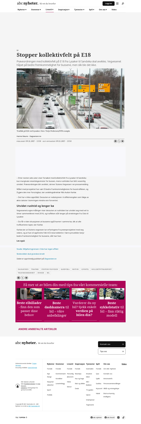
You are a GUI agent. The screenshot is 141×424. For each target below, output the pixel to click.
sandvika (65, 269)
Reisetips (78, 374)
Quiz (97, 374)
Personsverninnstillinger (111, 383)
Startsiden (89, 369)
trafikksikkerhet (26, 273)
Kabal (98, 393)
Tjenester (78, 9)
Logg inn (108, 3)
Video (114, 9)
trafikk (35, 269)
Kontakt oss (105, 344)
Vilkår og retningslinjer (111, 388)
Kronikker (59, 379)
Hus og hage (79, 379)
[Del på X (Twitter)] (119, 141)
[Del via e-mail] (122, 141)
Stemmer (35, 9)
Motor (69, 387)
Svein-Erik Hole (32, 368)
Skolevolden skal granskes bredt (31, 254)
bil (48, 273)
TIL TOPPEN (20, 417)
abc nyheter (97, 417)
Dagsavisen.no (51, 258)
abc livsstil (110, 417)
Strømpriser (90, 400)
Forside (49, 369)
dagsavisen (23, 269)
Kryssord (99, 388)
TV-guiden (89, 390)
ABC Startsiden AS (34, 406)
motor (75, 269)
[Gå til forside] (59, 3)
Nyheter (21, 9)
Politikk (49, 395)
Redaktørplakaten (29, 384)
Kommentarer (61, 374)
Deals (77, 388)
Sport (49, 390)
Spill (91, 9)
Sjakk (98, 379)
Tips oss (103, 351)
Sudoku (98, 383)
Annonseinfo (107, 379)
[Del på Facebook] (115, 141)
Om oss (102, 9)
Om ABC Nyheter (109, 369)
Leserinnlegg (60, 383)
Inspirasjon (63, 9)
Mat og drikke (80, 383)
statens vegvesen (49, 269)
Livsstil (49, 9)
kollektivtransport (102, 269)
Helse (69, 382)
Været (88, 395)
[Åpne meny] (117, 3)
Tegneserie (90, 405)
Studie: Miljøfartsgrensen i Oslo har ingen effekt (37, 249)
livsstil (85, 269)
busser (41, 273)
